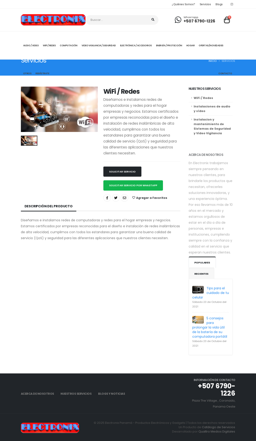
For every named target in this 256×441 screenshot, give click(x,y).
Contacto (225, 73)
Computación (68, 45)
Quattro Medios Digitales (216, 431)
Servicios (205, 4)
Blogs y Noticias (111, 394)
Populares (202, 262)
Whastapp (191, 17)
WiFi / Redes (203, 98)
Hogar (190, 45)
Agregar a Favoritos (149, 198)
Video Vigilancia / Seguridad (99, 45)
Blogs (219, 4)
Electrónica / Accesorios (136, 45)
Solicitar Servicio (122, 171)
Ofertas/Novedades (211, 45)
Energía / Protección (169, 45)
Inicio (213, 61)
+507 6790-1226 (199, 21)
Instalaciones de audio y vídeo (212, 108)
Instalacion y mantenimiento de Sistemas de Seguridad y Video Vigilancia (212, 126)
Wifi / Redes (49, 45)
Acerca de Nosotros (37, 394)
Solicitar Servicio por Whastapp (133, 185)
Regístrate (42, 73)
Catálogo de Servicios (218, 427)
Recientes (201, 274)
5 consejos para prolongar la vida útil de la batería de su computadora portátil (209, 327)
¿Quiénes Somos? (183, 4)
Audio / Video (31, 45)
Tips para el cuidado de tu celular (210, 293)
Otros (27, 73)
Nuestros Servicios (76, 394)
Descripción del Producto (49, 206)
